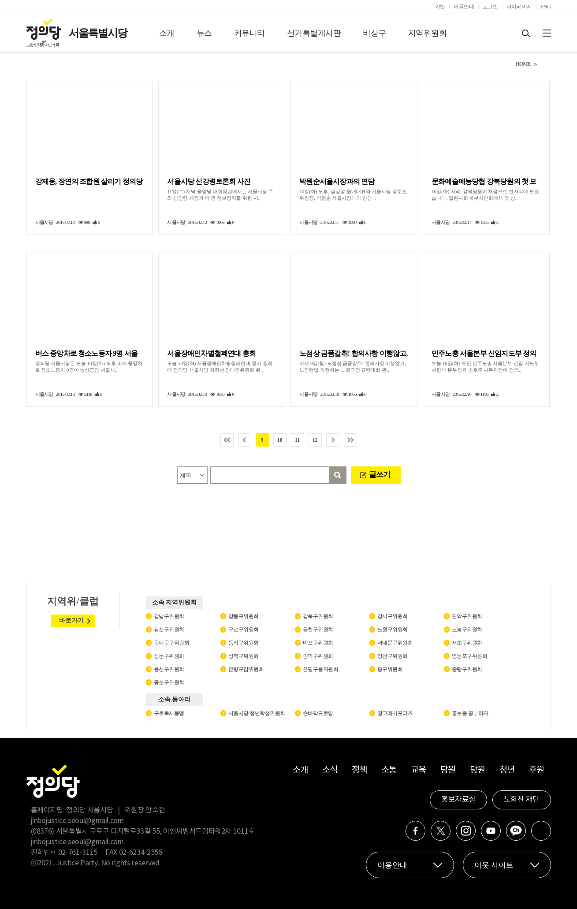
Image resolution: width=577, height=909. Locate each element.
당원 (448, 770)
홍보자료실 (458, 799)
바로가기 (71, 620)
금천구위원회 (318, 629)
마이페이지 (519, 7)
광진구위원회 (169, 629)
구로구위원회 (243, 629)
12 (315, 440)
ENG (545, 7)
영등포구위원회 (470, 656)
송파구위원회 (318, 656)
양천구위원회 (392, 656)
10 (280, 440)
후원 (536, 770)
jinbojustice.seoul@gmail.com (77, 821)
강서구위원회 (392, 616)
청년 (507, 770)
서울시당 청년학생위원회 (256, 713)
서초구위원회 (467, 643)
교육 (418, 770)
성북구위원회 (243, 656)
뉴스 (204, 33)
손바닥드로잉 (318, 713)
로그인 (490, 7)
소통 (389, 770)
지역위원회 (427, 33)
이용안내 (464, 7)
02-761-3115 (77, 853)
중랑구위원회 (467, 669)
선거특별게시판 (314, 33)
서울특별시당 (98, 33)
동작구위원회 (243, 643)
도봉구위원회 (467, 629)
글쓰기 (379, 474)
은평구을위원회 (321, 669)
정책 (359, 770)
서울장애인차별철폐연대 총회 (211, 353)
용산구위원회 (169, 669)
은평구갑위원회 (246, 669)
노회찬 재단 (522, 799)
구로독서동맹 (169, 713)
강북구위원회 (318, 616)
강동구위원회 (243, 616)
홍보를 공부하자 (470, 713)
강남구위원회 (169, 616)
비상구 (374, 33)
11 (297, 440)
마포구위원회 (318, 643)
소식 (330, 770)
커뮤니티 (249, 33)
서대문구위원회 (395, 643)
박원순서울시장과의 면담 (336, 181)
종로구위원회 (169, 682)
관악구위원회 (467, 616)
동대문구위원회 (172, 643)
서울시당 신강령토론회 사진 (208, 181)
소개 (167, 33)
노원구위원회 (392, 629)
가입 (440, 7)
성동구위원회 (169, 656)
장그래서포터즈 (395, 713)
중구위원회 (390, 669)
